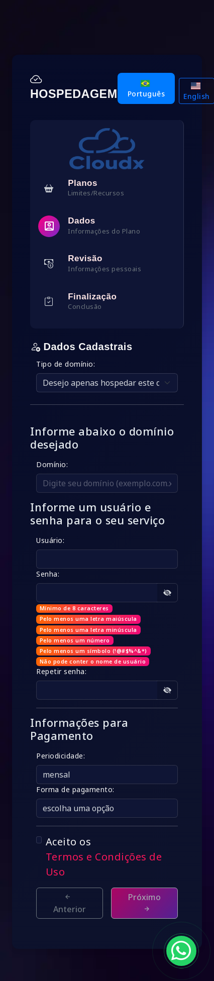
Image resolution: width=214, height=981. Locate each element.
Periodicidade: (60, 755)
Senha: (47, 574)
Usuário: (50, 540)
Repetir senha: (61, 671)
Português (146, 89)
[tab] (106, 188)
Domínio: (52, 464)
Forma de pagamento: (75, 789)
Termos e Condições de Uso (104, 864)
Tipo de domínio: (65, 364)
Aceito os (112, 857)
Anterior (69, 904)
